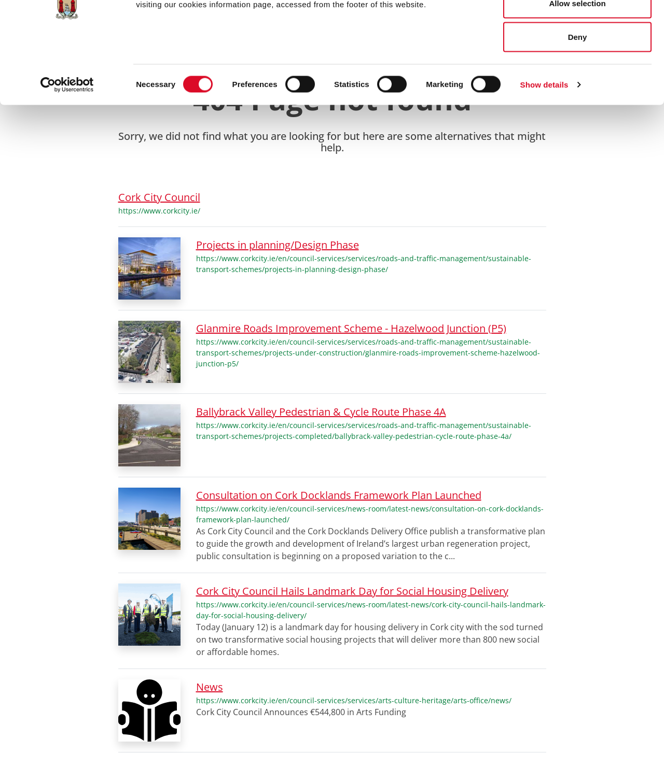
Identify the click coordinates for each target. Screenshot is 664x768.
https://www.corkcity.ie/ (159, 211)
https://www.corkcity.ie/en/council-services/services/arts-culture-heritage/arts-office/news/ (353, 700)
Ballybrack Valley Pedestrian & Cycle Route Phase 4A (321, 412)
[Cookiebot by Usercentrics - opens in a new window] (67, 143)
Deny (577, 95)
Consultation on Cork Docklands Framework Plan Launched (338, 495)
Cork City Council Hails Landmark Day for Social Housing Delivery (352, 591)
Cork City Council (159, 197)
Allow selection (577, 61)
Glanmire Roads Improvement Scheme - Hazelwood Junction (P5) (351, 328)
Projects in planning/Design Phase (277, 245)
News (209, 687)
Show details (544, 142)
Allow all (577, 27)
